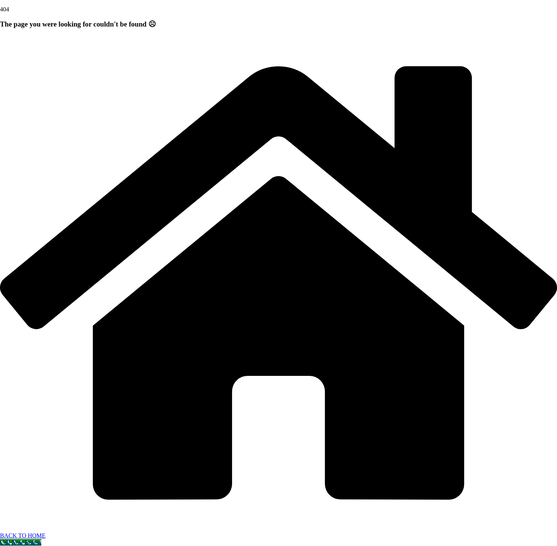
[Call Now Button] (20, 542)
